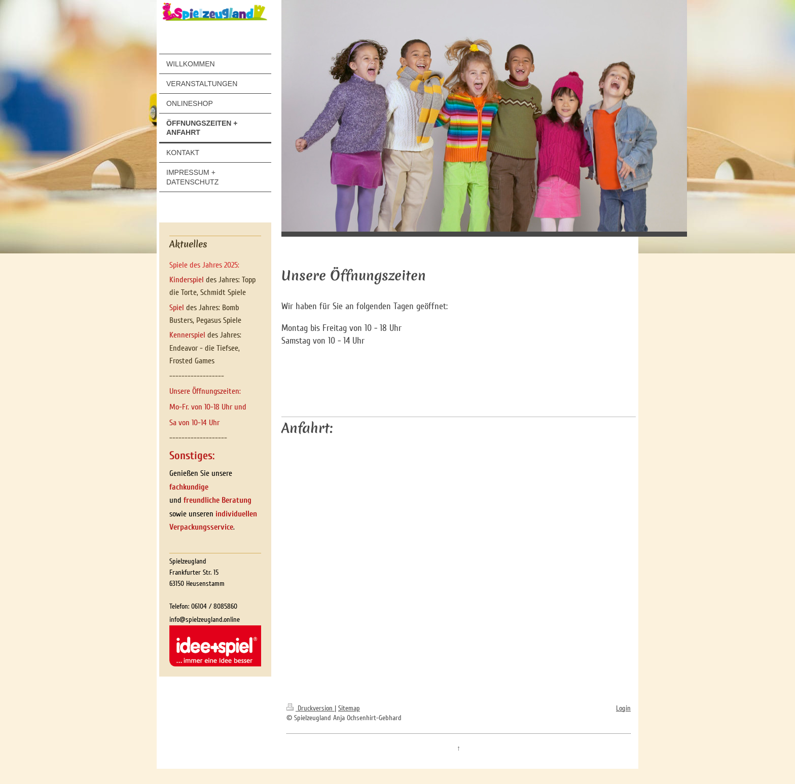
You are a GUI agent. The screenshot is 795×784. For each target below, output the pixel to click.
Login (623, 708)
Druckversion (310, 708)
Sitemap (349, 708)
